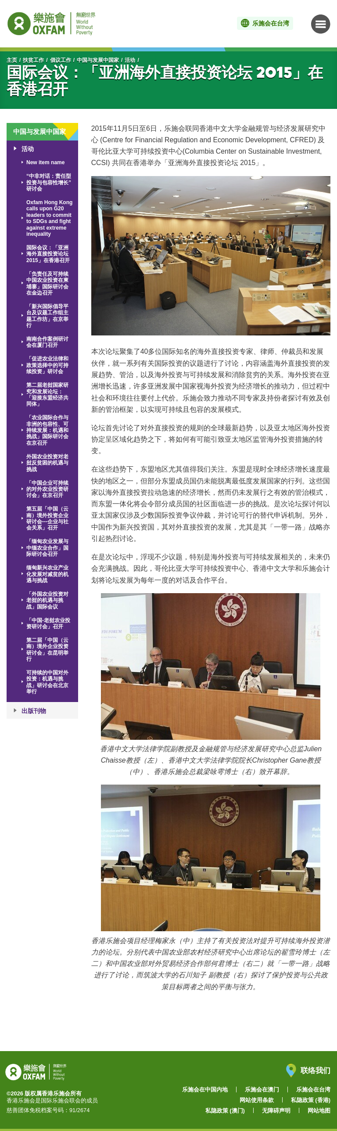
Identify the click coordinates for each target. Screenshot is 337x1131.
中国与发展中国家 (98, 60)
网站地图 (319, 1110)
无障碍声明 (276, 1110)
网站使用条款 (257, 1100)
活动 (130, 60)
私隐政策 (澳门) (225, 1110)
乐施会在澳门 (262, 1089)
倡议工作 (60, 60)
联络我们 (308, 1070)
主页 (12, 60)
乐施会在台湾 (313, 1089)
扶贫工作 (33, 60)
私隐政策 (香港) (310, 1100)
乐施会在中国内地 (205, 1089)
